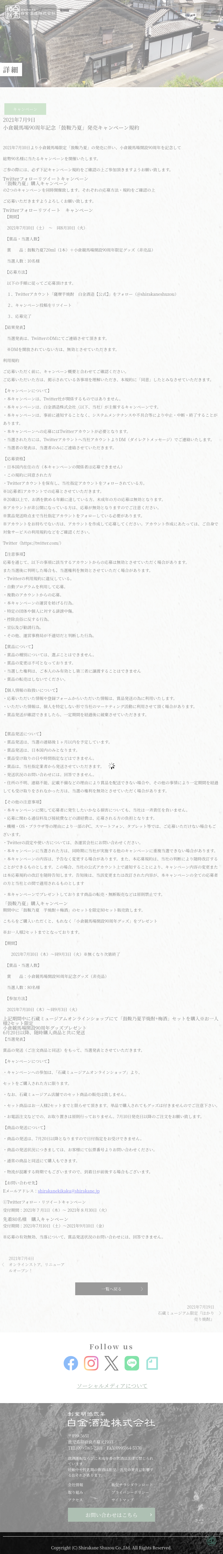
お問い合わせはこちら (111, 1515)
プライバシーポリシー (130, 1492)
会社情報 (75, 1484)
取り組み (75, 1492)
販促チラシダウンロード (132, 1484)
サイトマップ (123, 1500)
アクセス (75, 1500)
